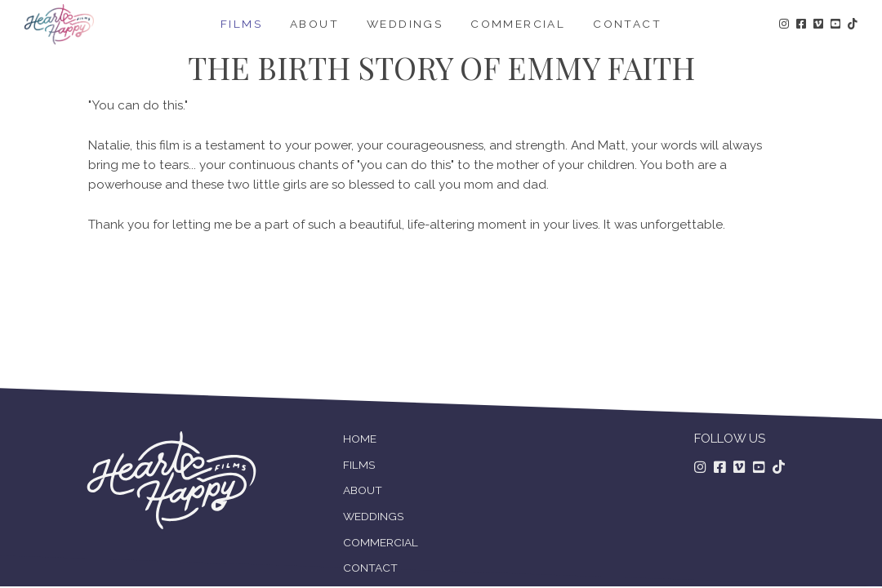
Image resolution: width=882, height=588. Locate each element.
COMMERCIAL (380, 542)
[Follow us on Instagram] (700, 468)
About (314, 23)
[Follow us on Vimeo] (739, 468)
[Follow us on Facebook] (720, 468)
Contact (627, 23)
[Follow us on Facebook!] (801, 24)
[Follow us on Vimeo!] (818, 24)
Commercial (517, 23)
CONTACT (370, 567)
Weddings (405, 23)
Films (241, 23)
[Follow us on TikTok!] (853, 24)
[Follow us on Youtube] (759, 468)
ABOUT (362, 490)
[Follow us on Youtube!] (835, 24)
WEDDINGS (373, 516)
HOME (359, 438)
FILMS (359, 464)
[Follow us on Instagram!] (784, 24)
